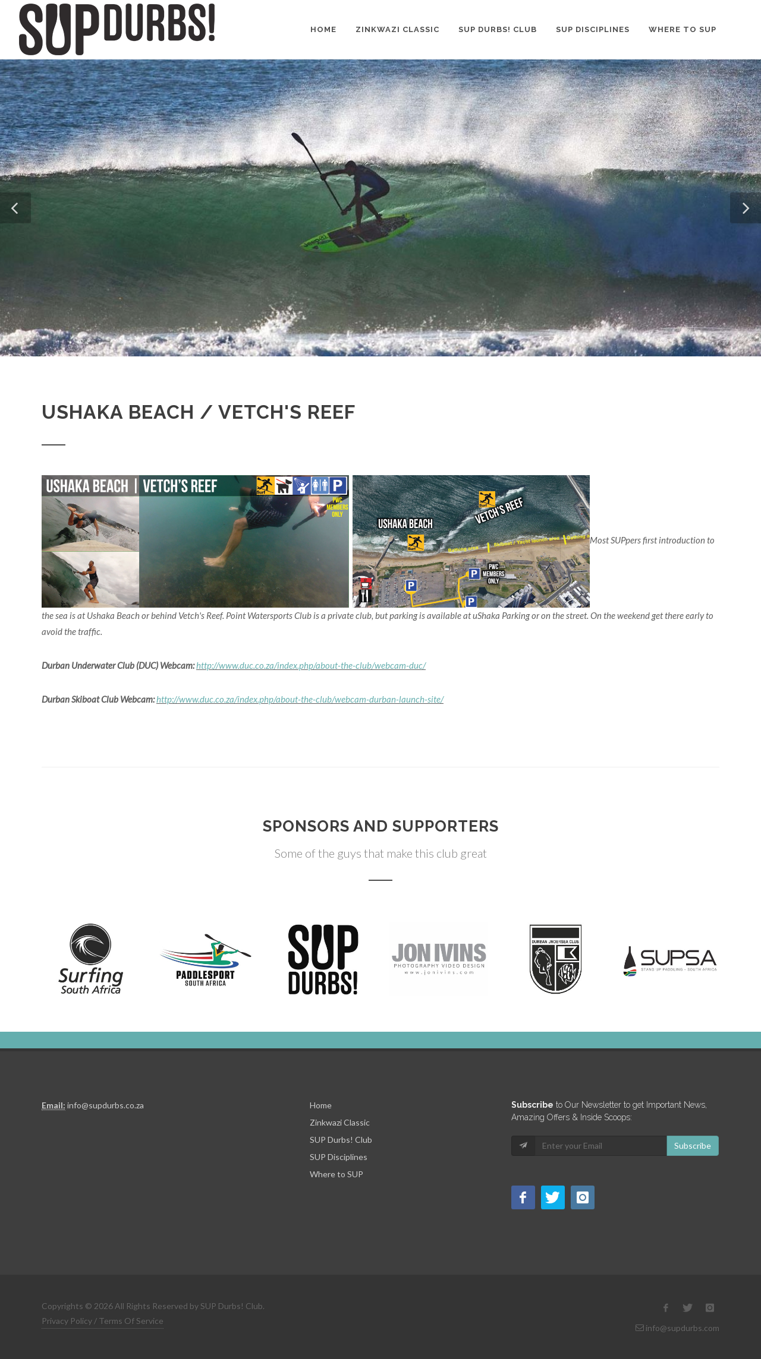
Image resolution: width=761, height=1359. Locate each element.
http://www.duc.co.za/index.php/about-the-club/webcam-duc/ (311, 665)
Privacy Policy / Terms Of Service (102, 1321)
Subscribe (692, 1145)
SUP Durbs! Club (497, 29)
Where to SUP (682, 29)
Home (323, 29)
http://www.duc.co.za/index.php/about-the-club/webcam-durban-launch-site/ (300, 699)
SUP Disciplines (593, 29)
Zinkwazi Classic (397, 29)
